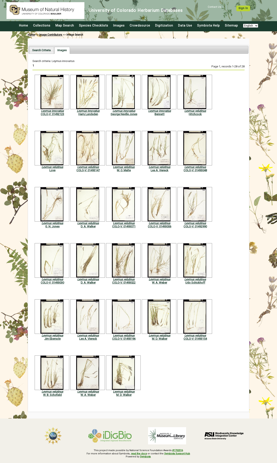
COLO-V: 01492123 (52, 114)
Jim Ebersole (52, 338)
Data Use (185, 25)
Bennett (159, 114)
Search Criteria (41, 50)
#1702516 (177, 450)
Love (52, 170)
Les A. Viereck (159, 170)
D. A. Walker (88, 226)
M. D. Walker (159, 338)
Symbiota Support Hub (177, 453)
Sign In (243, 8)
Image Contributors (50, 34)
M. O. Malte (124, 170)
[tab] (41, 50)
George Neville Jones (124, 114)
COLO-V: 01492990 (195, 226)
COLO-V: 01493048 (195, 170)
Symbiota (145, 456)
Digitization (164, 25)
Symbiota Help (208, 25)
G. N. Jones (52, 226)
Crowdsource (140, 25)
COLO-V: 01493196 (123, 338)
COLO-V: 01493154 (195, 338)
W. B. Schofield (52, 394)
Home (23, 25)
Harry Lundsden (88, 114)
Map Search (64, 25)
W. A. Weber (159, 282)
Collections (41, 25)
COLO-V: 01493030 (52, 282)
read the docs (139, 453)
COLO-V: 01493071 (123, 226)
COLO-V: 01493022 (123, 282)
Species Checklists (93, 25)
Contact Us (214, 6)
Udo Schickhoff (195, 282)
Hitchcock (195, 114)
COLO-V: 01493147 (88, 170)
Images (119, 25)
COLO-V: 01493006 (159, 226)
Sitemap (231, 25)
